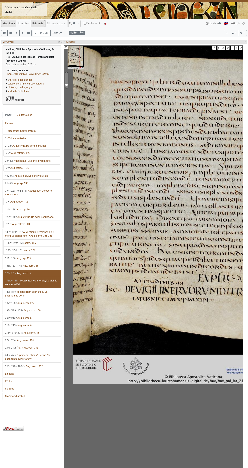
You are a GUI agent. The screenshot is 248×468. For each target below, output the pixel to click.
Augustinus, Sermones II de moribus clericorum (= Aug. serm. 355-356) (29, 234)
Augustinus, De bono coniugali (25, 145)
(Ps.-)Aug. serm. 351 (22, 347)
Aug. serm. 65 (21, 265)
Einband (9, 123)
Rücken (9, 381)
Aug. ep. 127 (18, 258)
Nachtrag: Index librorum (20, 130)
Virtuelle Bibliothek (18, 91)
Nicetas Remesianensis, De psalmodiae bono (26, 293)
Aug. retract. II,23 (17, 167)
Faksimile (37, 23)
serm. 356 (20, 250)
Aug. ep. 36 (17, 209)
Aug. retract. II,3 (18, 224)
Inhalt (8, 114)
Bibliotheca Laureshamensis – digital (22, 9)
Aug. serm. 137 (19, 340)
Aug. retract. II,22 (18, 152)
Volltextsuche (24, 114)
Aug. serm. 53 (18, 273)
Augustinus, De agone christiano (29, 216)
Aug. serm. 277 (19, 303)
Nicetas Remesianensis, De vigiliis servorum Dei (31, 282)
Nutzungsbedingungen (20, 87)
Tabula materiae (15, 138)
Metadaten (9, 23)
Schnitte (9, 388)
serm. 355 (21, 242)
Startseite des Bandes (20, 79)
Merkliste (213, 23)
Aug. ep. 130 (16, 183)
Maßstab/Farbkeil (15, 396)
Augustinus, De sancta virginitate (28, 160)
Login (235, 23)
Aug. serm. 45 (22, 332)
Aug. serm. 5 (18, 317)
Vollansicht (92, 23)
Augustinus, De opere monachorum (28, 192)
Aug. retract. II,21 (17, 201)
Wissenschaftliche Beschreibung (26, 83)
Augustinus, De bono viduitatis (27, 175)
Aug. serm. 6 (18, 325)
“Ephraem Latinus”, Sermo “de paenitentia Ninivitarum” (27, 357)
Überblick (23, 23)
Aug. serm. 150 (23, 310)
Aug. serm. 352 (24, 366)
